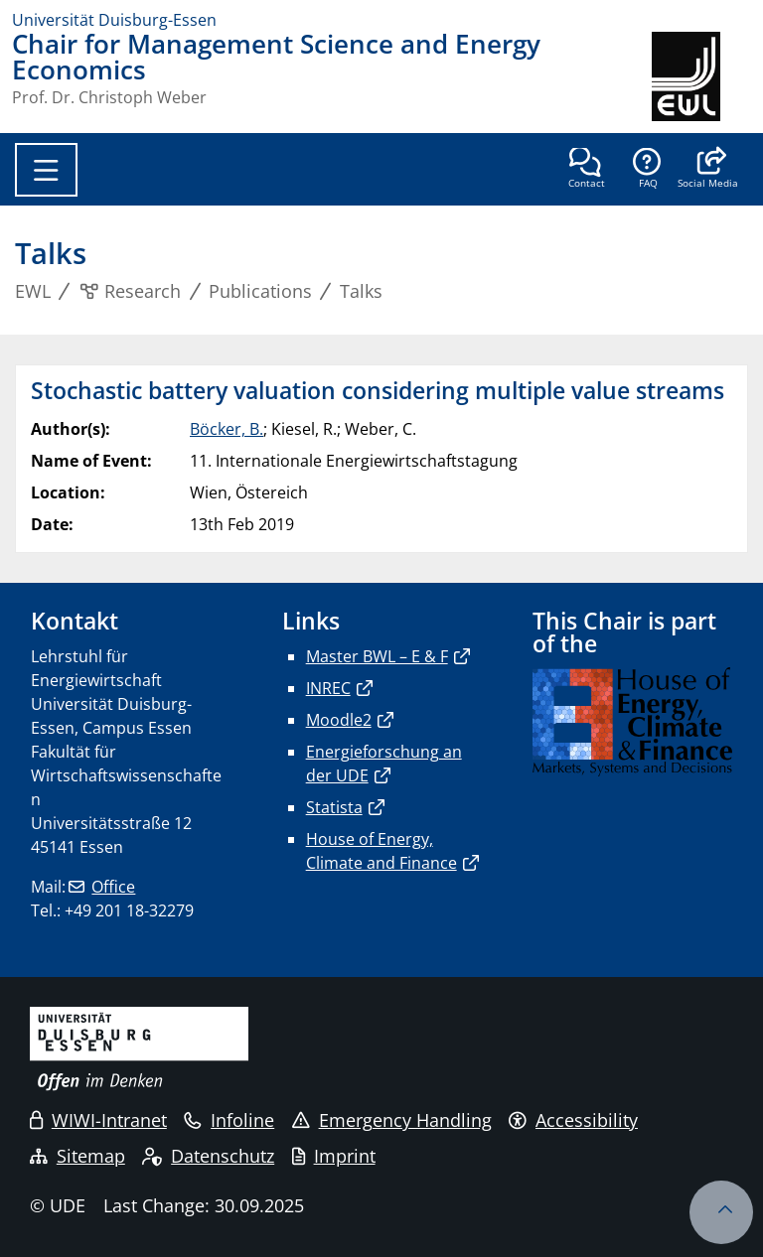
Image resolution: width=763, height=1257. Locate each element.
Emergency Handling (392, 1120)
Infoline (229, 1120)
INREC (328, 688)
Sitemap (77, 1156)
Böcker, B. (226, 429)
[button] (708, 170)
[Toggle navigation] (46, 170)
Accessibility (573, 1120)
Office (113, 887)
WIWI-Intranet (98, 1120)
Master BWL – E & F (377, 656)
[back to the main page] (701, 76)
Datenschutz (208, 1156)
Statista (334, 807)
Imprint (334, 1156)
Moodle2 (339, 720)
